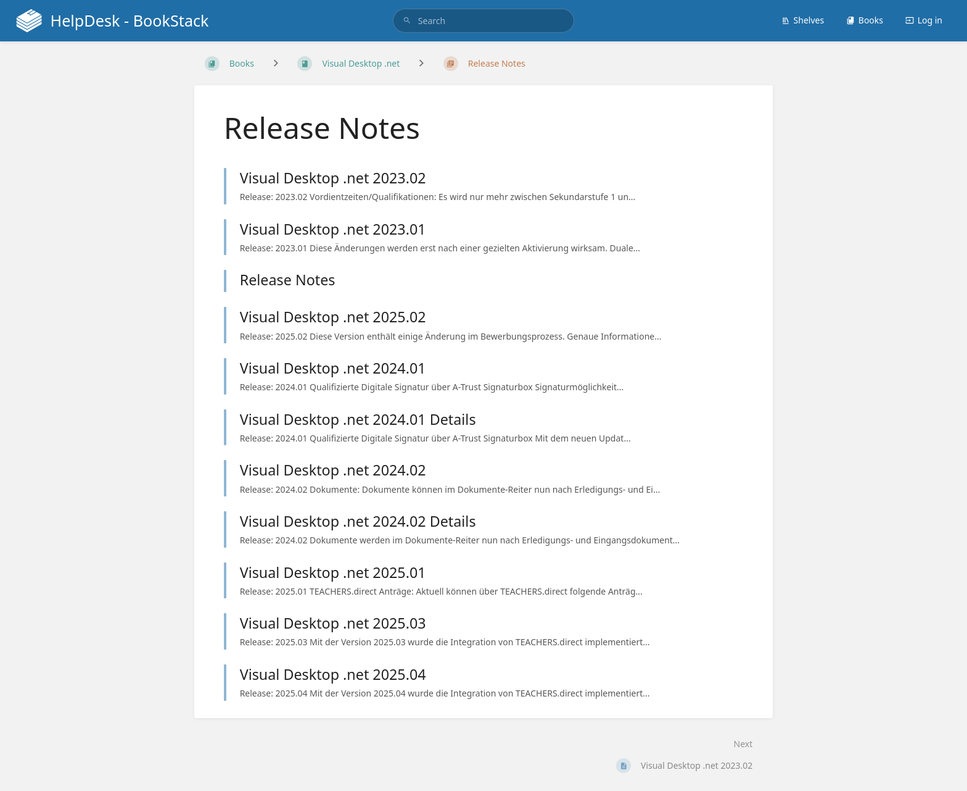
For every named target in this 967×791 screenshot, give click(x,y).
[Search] (407, 21)
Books (864, 20)
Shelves (803, 20)
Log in (923, 20)
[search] (483, 21)
